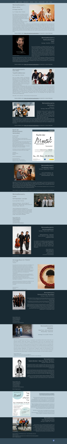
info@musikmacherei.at (24, 190)
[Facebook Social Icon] (53, 440)
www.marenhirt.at (15, 287)
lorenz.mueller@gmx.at (16, 219)
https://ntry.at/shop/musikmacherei (31, 33)
